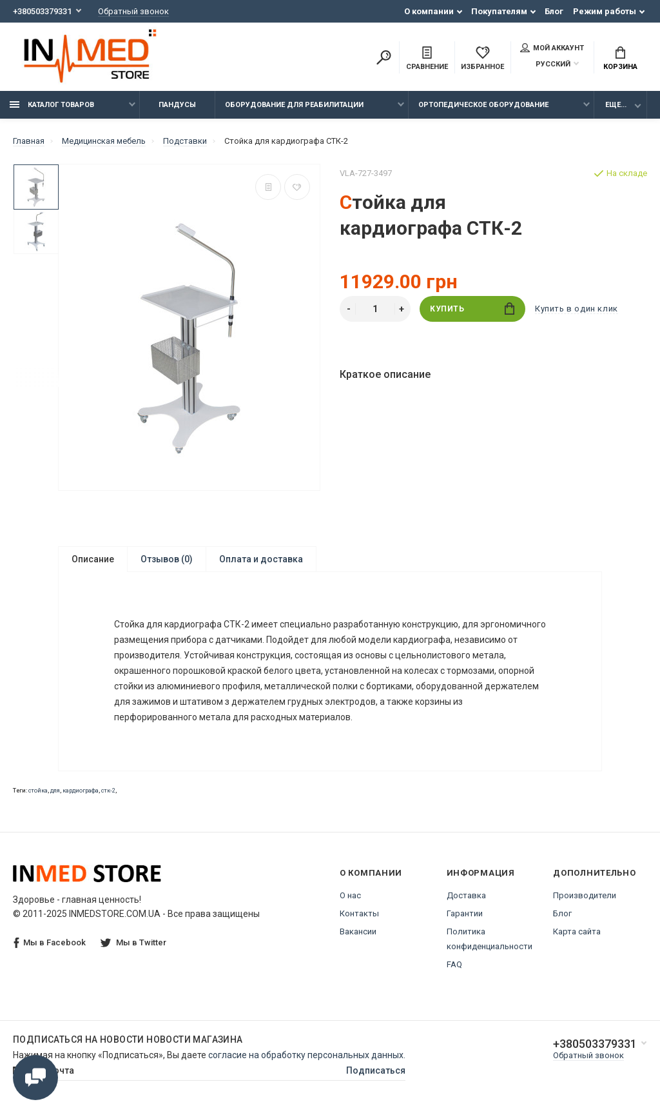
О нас (350, 895)
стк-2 (108, 790)
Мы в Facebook (50, 943)
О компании (429, 11)
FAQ (454, 964)
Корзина (620, 58)
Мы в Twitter (133, 942)
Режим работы (604, 11)
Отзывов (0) (167, 559)
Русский (545, 64)
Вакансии (358, 931)
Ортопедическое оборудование (483, 105)
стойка (38, 790)
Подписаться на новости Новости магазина (128, 1039)
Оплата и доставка (261, 559)
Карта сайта (577, 931)
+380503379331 (42, 11)
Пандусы (177, 105)
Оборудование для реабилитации (294, 105)
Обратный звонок (133, 11)
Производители (584, 895)
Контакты (359, 913)
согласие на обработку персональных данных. (306, 1055)
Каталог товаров (52, 105)
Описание (93, 559)
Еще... (615, 105)
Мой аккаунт (552, 47)
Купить (472, 308)
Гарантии (465, 913)
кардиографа (81, 790)
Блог (554, 11)
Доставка (466, 895)
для (55, 790)
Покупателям (499, 11)
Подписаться (375, 1070)
